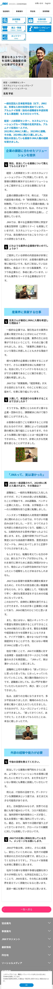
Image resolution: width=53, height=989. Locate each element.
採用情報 (46, 11)
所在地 (33, 11)
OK (26, 985)
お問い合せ (39, 3)
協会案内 (6, 11)
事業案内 (20, 11)
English (47, 3)
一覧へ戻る (26, 909)
